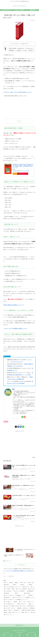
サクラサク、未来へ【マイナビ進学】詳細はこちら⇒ (17, 92)
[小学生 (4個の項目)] (17, 606)
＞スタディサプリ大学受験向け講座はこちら (15, 328)
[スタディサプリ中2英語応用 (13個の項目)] (21, 589)
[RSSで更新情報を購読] (25, 417)
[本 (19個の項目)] (5, 589)
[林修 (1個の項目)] (23, 613)
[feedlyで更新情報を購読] (22, 417)
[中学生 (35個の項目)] (16, 585)
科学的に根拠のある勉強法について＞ (13, 305)
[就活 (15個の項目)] (9, 589)
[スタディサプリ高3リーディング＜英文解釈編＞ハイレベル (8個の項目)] (16, 596)
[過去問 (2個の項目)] (6, 613)
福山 (13, 389)
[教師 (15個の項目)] (13, 589)
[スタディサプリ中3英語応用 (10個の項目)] (19, 591)
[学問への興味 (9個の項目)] (29, 594)
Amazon (14, 173)
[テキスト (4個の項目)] (14, 609)
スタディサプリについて (17, 361)
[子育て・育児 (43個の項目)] (23, 583)
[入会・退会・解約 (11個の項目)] (8, 591)
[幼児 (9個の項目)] (19, 594)
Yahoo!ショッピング (24, 173)
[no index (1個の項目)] (32, 613)
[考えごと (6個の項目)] (31, 604)
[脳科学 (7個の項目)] (16, 602)
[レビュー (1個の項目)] (27, 613)
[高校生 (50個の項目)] (11, 583)
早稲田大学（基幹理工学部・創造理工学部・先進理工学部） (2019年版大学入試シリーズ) (23, 166)
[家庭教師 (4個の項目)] (20, 609)
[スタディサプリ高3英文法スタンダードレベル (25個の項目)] (13, 587)
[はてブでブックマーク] (21, 427)
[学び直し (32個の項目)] (24, 585)
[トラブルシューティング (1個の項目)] (19, 615)
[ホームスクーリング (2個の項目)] (16, 613)
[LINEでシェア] (23, 427)
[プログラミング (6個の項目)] (31, 602)
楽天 (18, 173)
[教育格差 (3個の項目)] (32, 609)
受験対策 (6, 421)
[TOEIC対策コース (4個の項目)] (31, 606)
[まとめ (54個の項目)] (6, 583)
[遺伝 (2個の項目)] (10, 613)
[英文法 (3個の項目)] (6, 611)
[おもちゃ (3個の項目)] (10, 611)
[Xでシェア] (16, 427)
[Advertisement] (19, 443)
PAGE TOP (19, 625)
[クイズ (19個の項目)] (32, 587)
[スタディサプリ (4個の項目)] (23, 606)
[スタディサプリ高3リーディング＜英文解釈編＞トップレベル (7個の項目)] (23, 598)
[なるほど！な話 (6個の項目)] (7, 606)
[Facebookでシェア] (18, 427)
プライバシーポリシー (32, 632)
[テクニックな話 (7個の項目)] (23, 602)
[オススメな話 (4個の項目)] (7, 609)
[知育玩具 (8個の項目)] (31, 596)
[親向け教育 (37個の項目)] (8, 585)
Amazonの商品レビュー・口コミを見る (21, 170)
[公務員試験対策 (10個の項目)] (31, 591)
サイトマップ (6, 632)
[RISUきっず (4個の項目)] (26, 609)
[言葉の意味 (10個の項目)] (9, 594)
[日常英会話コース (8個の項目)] (8, 598)
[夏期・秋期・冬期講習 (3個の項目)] (26, 611)
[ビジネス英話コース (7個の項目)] (8, 602)
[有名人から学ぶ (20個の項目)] (26, 587)
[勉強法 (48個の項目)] (16, 583)
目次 (18, 121)
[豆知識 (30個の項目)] (31, 585)
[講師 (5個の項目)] (13, 606)
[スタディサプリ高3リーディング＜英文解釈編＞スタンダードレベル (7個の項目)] (19, 600)
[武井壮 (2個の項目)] (33, 611)
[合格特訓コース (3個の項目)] (17, 611)
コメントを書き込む (19, 565)
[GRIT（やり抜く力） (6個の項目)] (22, 604)
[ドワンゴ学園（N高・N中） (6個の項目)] (10, 604)
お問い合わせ (19, 632)
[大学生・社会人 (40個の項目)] (31, 583)
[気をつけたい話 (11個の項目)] (31, 589)
